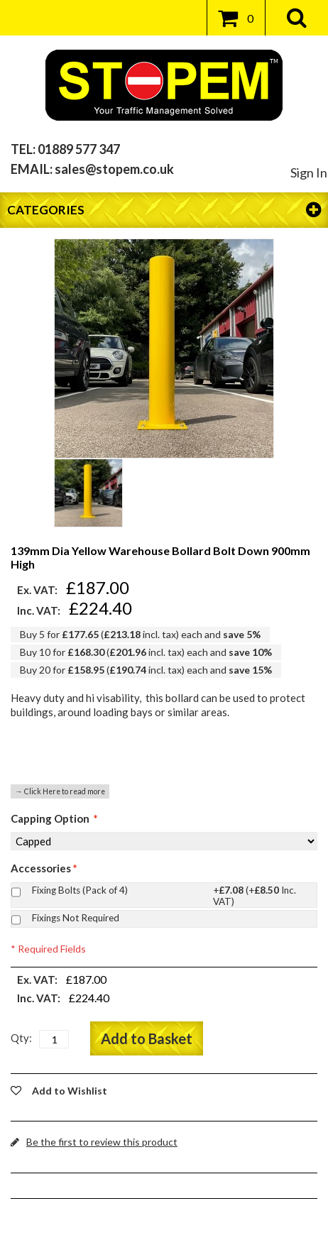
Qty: (21, 1037)
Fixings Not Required (75, 917)
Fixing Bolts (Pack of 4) (171, 891)
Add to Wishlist (69, 1091)
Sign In (308, 172)
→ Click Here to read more (60, 791)
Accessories (44, 868)
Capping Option (54, 818)
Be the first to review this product (101, 1142)
